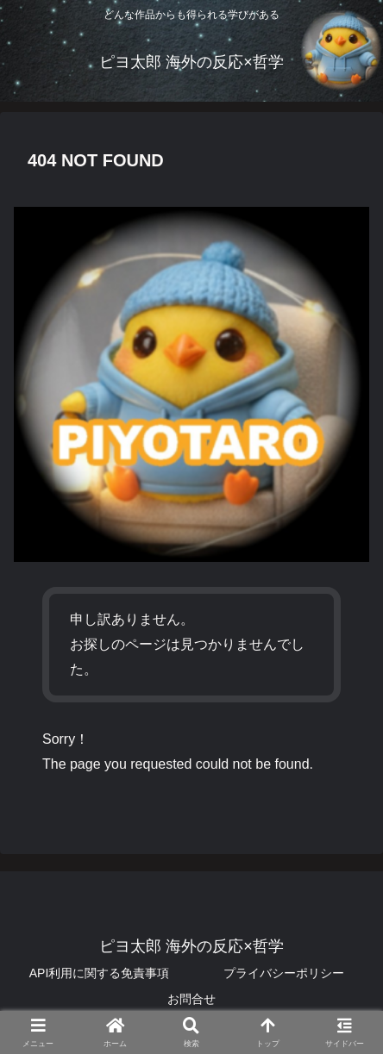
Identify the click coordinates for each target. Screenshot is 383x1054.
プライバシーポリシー (283, 973)
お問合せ (191, 999)
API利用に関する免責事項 (99, 973)
